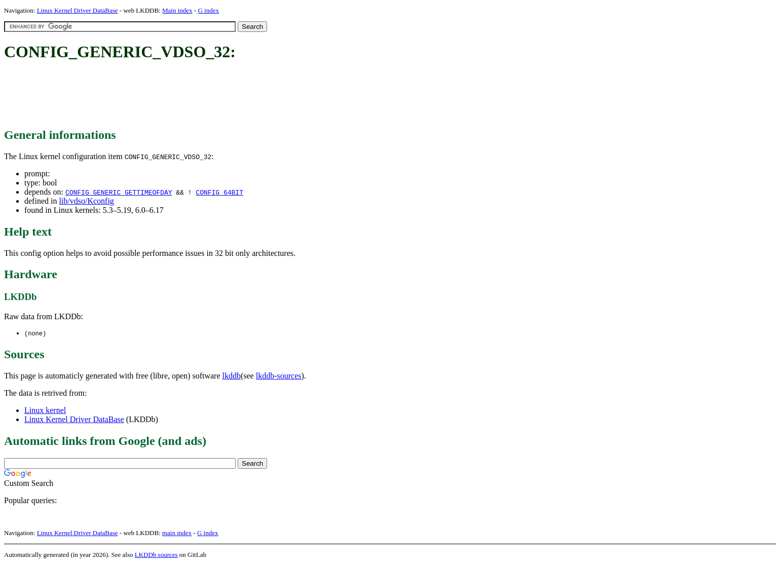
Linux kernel (45, 410)
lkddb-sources (279, 376)
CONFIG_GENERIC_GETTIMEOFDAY (118, 192)
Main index (177, 10)
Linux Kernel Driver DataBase (77, 10)
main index (177, 533)
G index (208, 10)
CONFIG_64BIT (219, 192)
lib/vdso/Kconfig (86, 201)
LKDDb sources (156, 555)
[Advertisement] (188, 95)
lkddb (231, 376)
